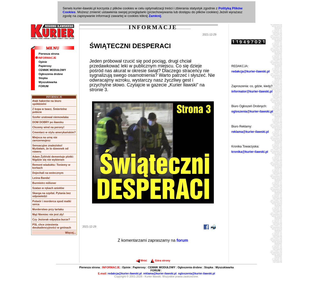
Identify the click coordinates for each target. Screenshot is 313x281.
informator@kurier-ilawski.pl (251, 91)
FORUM (43, 86)
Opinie (43, 61)
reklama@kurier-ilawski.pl (250, 132)
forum (182, 240)
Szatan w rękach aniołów (48, 188)
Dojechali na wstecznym (47, 172)
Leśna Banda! (41, 177)
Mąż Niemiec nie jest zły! (48, 214)
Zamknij (155, 16)
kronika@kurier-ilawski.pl (249, 152)
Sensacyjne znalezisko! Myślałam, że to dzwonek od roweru (50, 148)
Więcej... (70, 232)
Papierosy (45, 65)
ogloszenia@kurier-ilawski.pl (252, 111)
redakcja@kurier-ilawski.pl (250, 71)
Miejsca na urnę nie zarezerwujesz (44, 139)
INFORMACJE (45, 57)
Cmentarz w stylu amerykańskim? (54, 132)
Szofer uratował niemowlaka (50, 117)
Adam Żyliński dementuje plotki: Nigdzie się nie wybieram (53, 158)
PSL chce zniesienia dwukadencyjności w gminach (51, 226)
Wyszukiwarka (48, 82)
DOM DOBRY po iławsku (47, 122)
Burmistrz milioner (44, 182)
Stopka (43, 78)
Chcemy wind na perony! (48, 127)
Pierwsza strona (49, 53)
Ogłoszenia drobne (51, 74)
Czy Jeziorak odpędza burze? (51, 219)
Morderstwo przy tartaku (48, 209)
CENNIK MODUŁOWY (52, 69)
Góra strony (160, 260)
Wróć (141, 260)
